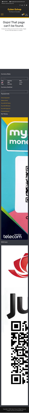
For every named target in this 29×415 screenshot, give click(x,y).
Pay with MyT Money (6, 103)
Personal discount (5, 111)
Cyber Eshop (14, 9)
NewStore (13, 410)
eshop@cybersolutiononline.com (17, 1)
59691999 (5, 1)
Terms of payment (5, 97)
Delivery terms (4, 100)
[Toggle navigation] (2, 14)
